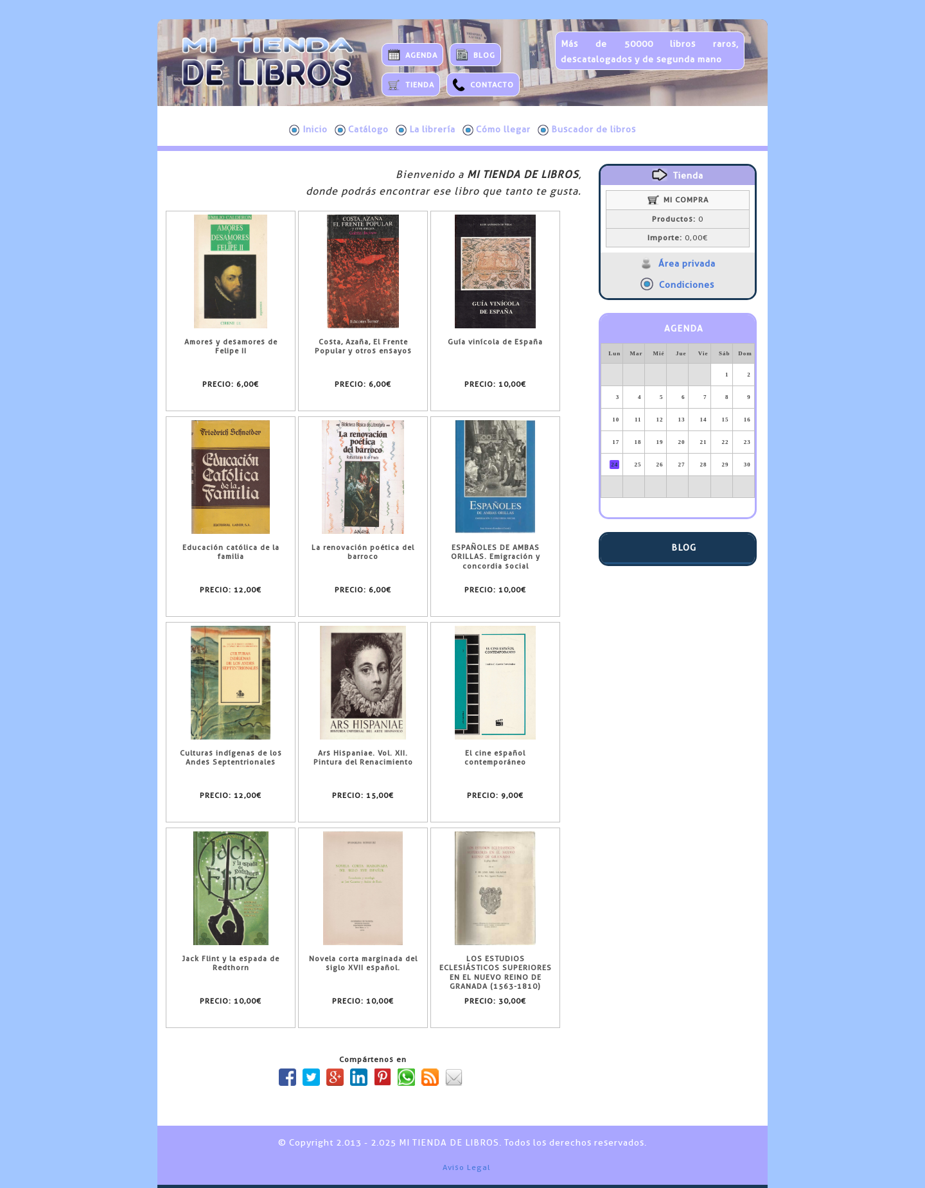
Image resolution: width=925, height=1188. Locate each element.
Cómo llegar (497, 130)
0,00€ (678, 237)
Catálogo (362, 130)
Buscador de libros (587, 130)
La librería (425, 130)
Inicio (308, 130)
